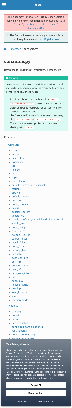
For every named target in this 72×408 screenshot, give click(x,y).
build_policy (18, 227)
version (16, 154)
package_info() (20, 323)
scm (14, 296)
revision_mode (20, 300)
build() (15, 315)
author (15, 173)
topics (15, 177)
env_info (16, 261)
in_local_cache (20, 284)
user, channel (19, 181)
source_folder (19, 238)
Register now (51, 39)
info (14, 277)
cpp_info (17, 254)
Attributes (13, 145)
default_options (21, 196)
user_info (17, 269)
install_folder (19, 242)
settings (16, 189)
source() (16, 311)
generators (18, 215)
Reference (15, 49)
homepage (17, 162)
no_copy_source (21, 235)
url (13, 166)
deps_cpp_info (20, 258)
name (15, 150)
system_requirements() (24, 338)
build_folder (18, 246)
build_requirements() (23, 334)
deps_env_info (20, 265)
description (18, 158)
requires (16, 200)
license (16, 169)
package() (17, 319)
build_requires (20, 204)
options (16, 192)
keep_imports (19, 292)
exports (16, 208)
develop (16, 288)
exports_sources (21, 212)
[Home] (5, 48)
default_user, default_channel (28, 185)
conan (38, 5)
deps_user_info (20, 273)
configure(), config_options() (27, 327)
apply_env (17, 281)
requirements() (20, 330)
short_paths (18, 231)
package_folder (20, 250)
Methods (13, 306)
